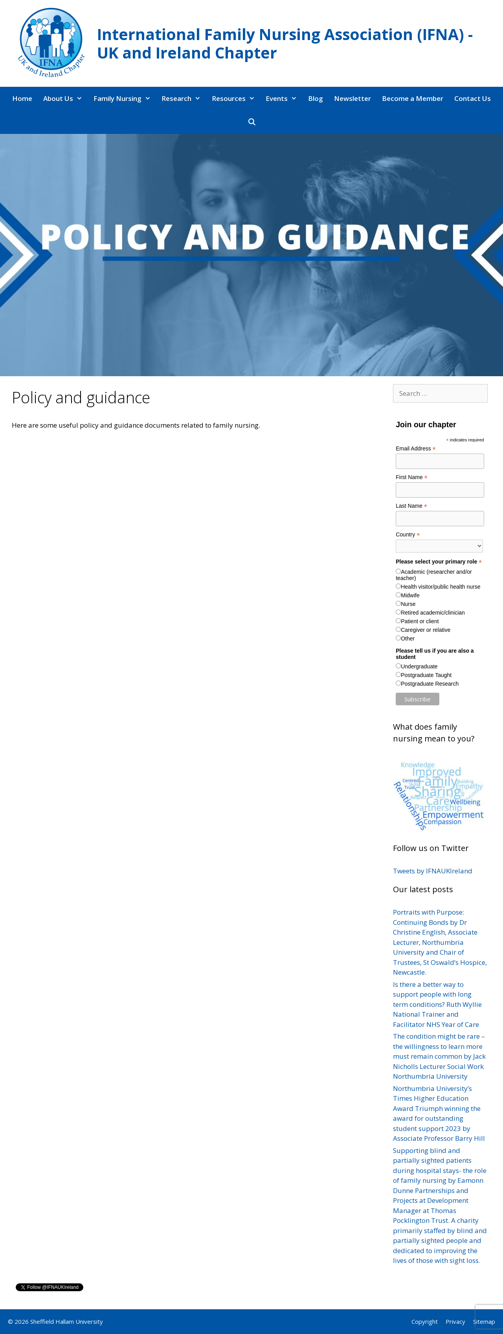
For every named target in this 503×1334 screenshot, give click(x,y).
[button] (80, 98)
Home (22, 98)
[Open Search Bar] (251, 122)
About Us (65, 98)
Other (408, 638)
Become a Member (412, 98)
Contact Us (472, 98)
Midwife (410, 595)
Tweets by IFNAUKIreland (432, 870)
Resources (236, 98)
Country (408, 534)
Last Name (411, 506)
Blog (315, 98)
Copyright (424, 1321)
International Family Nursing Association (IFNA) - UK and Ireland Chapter (285, 43)
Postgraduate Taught (426, 675)
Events (284, 98)
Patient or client (420, 621)
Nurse (408, 604)
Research (184, 98)
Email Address (416, 448)
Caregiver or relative (425, 630)
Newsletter (352, 98)
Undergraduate (419, 666)
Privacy (455, 1321)
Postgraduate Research (430, 684)
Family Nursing (125, 98)
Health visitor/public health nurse (440, 587)
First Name (412, 477)
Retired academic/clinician (433, 612)
